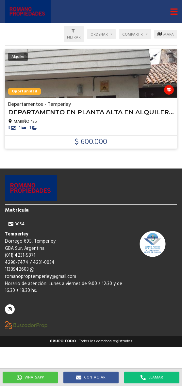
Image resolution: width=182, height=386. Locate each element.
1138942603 (19, 269)
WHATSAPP (30, 377)
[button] (173, 11)
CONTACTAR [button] (91, 377)
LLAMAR (152, 377)
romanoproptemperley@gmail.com (40, 277)
